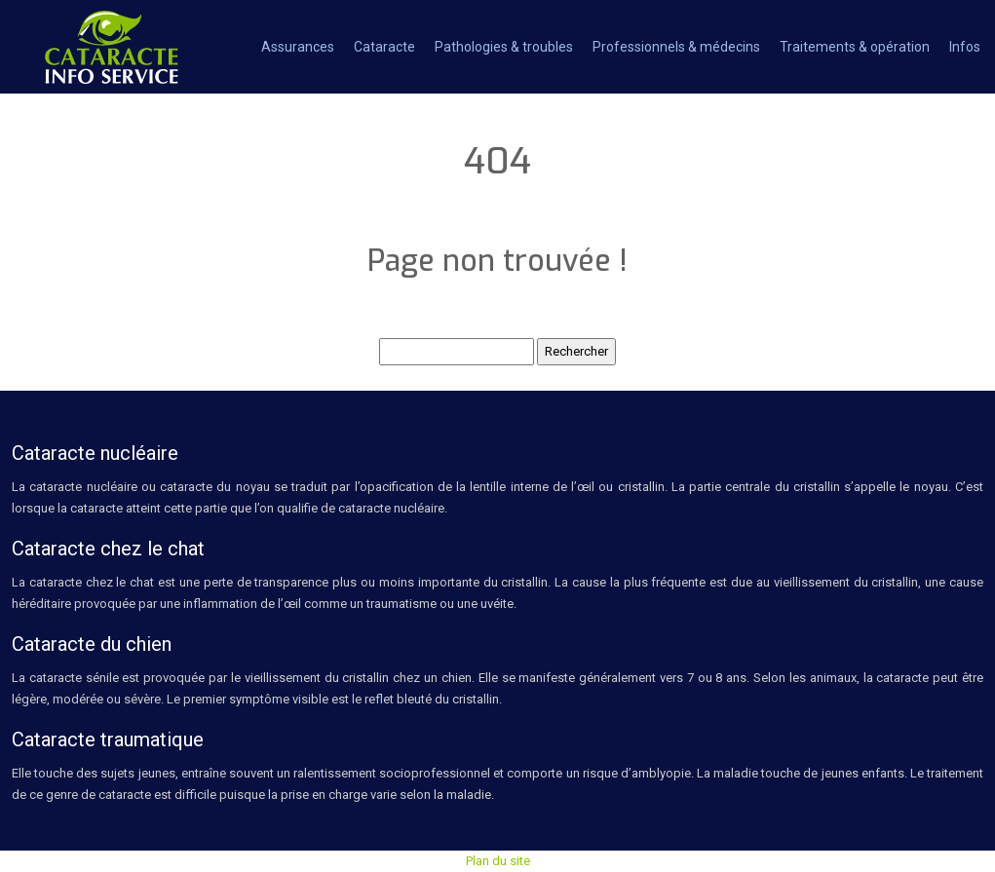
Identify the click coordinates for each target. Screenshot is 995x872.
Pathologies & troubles (504, 47)
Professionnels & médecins (676, 47)
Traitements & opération (855, 47)
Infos (964, 47)
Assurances (297, 47)
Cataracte (384, 47)
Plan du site (498, 860)
